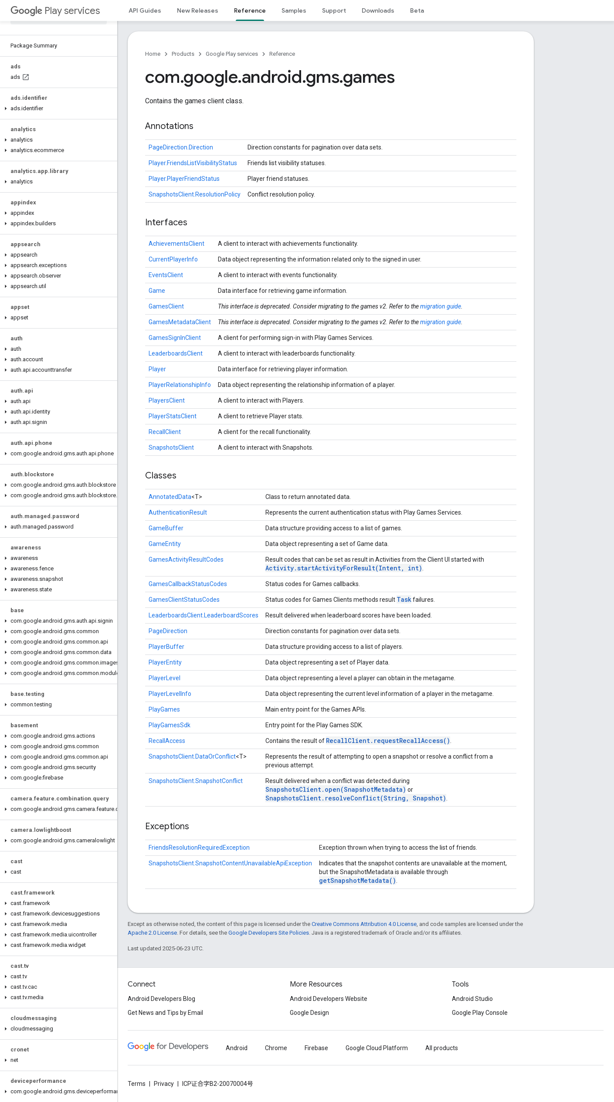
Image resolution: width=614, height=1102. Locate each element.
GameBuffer (166, 528)
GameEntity (165, 543)
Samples (294, 10)
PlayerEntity (165, 662)
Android (237, 1047)
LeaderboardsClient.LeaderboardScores (203, 615)
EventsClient (166, 274)
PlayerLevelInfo (170, 693)
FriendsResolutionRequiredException (199, 847)
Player (157, 369)
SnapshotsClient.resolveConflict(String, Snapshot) (355, 798)
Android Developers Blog (161, 998)
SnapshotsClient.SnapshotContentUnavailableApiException (230, 863)
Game (157, 290)
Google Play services (232, 54)
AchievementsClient (176, 243)
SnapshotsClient (171, 447)
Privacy (164, 1083)
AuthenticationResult (178, 512)
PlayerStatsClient (173, 416)
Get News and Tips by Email (165, 1012)
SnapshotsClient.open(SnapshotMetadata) (335, 789)
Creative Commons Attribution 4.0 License (364, 924)
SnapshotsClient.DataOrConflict (192, 756)
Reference (282, 54)
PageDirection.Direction (181, 147)
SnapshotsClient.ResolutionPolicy (195, 194)
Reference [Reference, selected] (250, 10)
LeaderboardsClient (176, 353)
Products (183, 54)
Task (404, 599)
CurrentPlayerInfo (173, 259)
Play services (55, 11)
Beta (417, 10)
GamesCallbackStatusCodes (188, 583)
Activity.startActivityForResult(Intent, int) (343, 568)
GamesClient (166, 306)
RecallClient (165, 431)
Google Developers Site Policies (268, 932)
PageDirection (168, 630)
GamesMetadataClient (180, 322)
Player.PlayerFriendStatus (184, 178)
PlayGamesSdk (169, 725)
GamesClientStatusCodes (184, 599)
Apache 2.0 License (152, 932)
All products (441, 1047)
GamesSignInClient (175, 337)
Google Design (309, 1012)
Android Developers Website (328, 998)
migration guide (440, 306)
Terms (137, 1083)
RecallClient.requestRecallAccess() (388, 740)
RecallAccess (167, 740)
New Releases (197, 10)
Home (152, 54)
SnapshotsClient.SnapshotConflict (196, 780)
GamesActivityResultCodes (186, 559)
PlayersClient (167, 400)
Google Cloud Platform (377, 1047)
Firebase (316, 1047)
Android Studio (472, 998)
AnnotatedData (170, 496)
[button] (57, 108)
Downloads (378, 10)
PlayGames (164, 709)
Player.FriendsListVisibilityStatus (193, 162)
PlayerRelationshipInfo (180, 384)
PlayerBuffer (166, 646)
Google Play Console (480, 1012)
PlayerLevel (164, 678)
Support (334, 10)
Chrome (276, 1047)
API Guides (145, 10)
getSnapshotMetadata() (357, 880)
